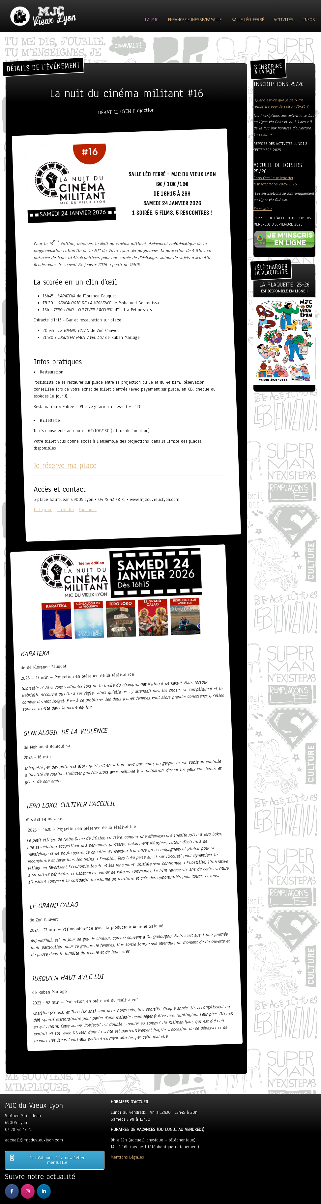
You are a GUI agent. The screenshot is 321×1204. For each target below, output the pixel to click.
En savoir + (262, 134)
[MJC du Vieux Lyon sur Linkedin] (44, 1191)
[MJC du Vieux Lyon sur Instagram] (28, 1191)
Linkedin (65, 510)
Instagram (43, 510)
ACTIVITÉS (283, 19)
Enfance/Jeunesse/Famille (194, 19)
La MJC (151, 19)
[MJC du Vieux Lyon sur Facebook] (12, 1191)
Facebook (88, 510)
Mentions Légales (127, 1157)
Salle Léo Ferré (247, 19)
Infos (309, 19)
